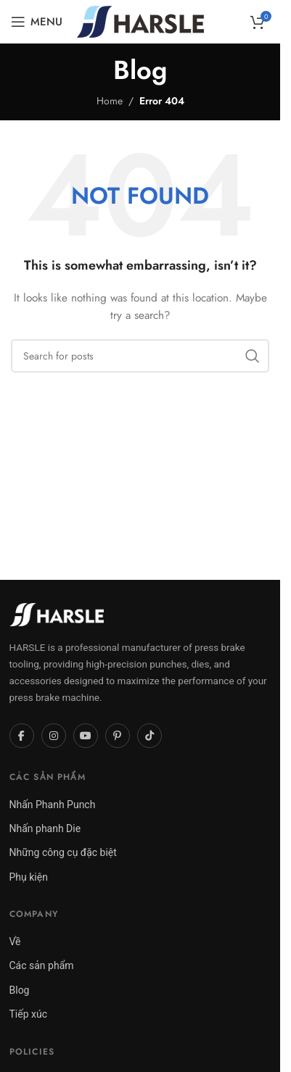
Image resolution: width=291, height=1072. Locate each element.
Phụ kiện (28, 877)
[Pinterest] (117, 735)
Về (15, 941)
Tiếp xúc (28, 1014)
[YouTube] (85, 735)
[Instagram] (53, 735)
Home (110, 101)
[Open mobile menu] (37, 21)
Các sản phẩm (41, 965)
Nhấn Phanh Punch (52, 804)
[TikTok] (149, 735)
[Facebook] (21, 735)
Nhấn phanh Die (45, 828)
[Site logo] (140, 20)
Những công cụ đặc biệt (63, 852)
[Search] (140, 356)
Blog (19, 990)
